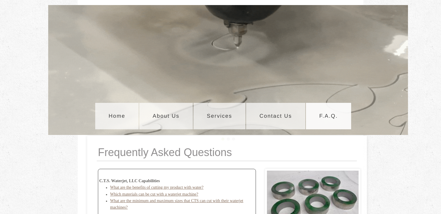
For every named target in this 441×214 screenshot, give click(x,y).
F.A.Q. (328, 116)
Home (117, 116)
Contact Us (275, 116)
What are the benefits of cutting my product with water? (157, 187)
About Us (166, 116)
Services (219, 116)
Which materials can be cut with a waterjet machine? (154, 194)
